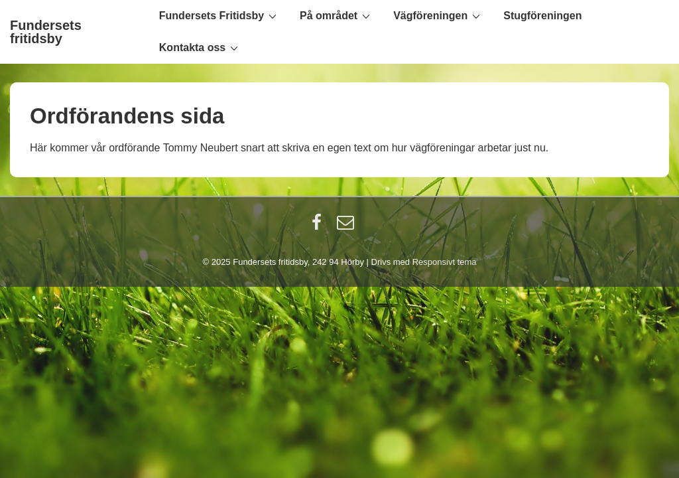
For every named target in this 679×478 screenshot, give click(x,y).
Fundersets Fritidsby (219, 15)
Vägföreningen (438, 15)
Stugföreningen (542, 15)
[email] (347, 227)
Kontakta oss (200, 47)
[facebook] (320, 227)
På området (336, 15)
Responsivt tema (444, 262)
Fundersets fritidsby (46, 32)
